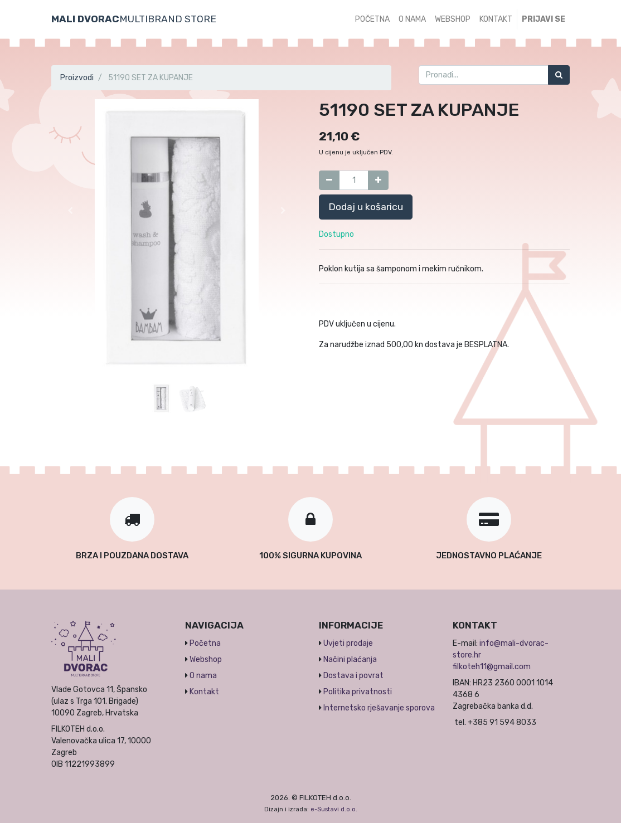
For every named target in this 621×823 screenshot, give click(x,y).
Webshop (206, 659)
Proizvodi (77, 77)
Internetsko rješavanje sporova (379, 708)
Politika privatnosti (357, 692)
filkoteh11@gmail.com (492, 666)
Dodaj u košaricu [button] (365, 206)
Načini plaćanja (350, 659)
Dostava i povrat (353, 675)
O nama (203, 675)
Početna (205, 643)
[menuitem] (372, 19)
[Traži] (559, 75)
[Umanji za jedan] (329, 180)
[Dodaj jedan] (378, 180)
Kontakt (204, 692)
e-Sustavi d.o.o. (333, 809)
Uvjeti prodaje (348, 643)
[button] (70, 210)
